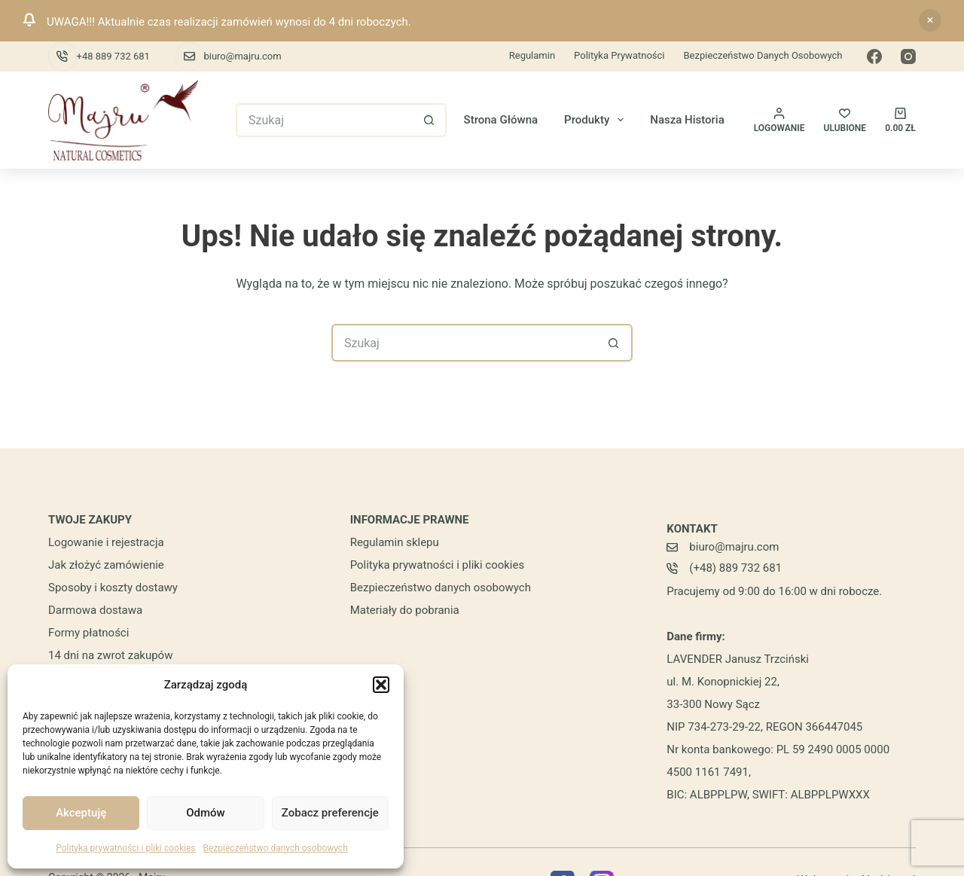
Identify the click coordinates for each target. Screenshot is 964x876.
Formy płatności (88, 632)
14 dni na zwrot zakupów (110, 655)
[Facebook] (874, 56)
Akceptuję (81, 813)
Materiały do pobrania (404, 610)
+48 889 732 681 (113, 56)
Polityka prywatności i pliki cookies (125, 848)
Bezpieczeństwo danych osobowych (275, 848)
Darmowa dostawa (95, 610)
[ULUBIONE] (845, 120)
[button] (381, 684)
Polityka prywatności (619, 55)
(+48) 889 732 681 (735, 568)
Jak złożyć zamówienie (106, 565)
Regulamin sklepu (394, 542)
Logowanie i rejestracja (106, 542)
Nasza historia (687, 120)
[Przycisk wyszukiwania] (430, 120)
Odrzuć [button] (930, 20)
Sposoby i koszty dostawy (113, 587)
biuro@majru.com (242, 56)
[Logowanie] (779, 120)
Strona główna (501, 120)
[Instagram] (908, 56)
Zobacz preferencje (330, 813)
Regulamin (532, 55)
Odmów (205, 813)
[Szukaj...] (324, 120)
